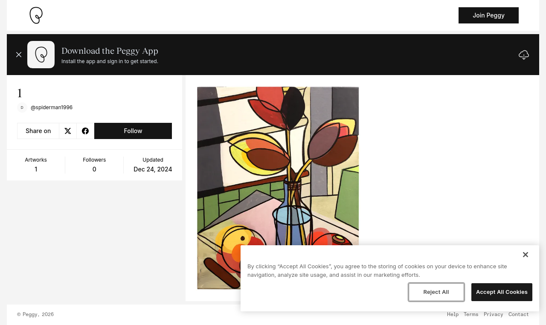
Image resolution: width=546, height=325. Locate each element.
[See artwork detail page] (278, 188)
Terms (471, 314)
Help (453, 314)
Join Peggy (489, 15)
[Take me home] (35, 15)
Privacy (493, 314)
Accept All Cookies (502, 291)
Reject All (436, 291)
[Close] (525, 254)
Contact (518, 314)
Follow (133, 130)
